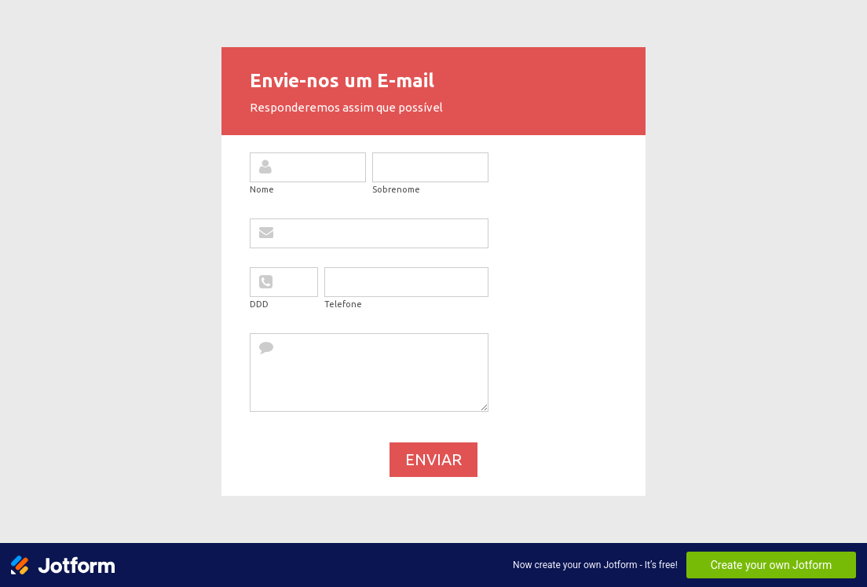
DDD (259, 304)
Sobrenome (396, 189)
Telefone (343, 304)
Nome (262, 189)
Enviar (433, 459)
